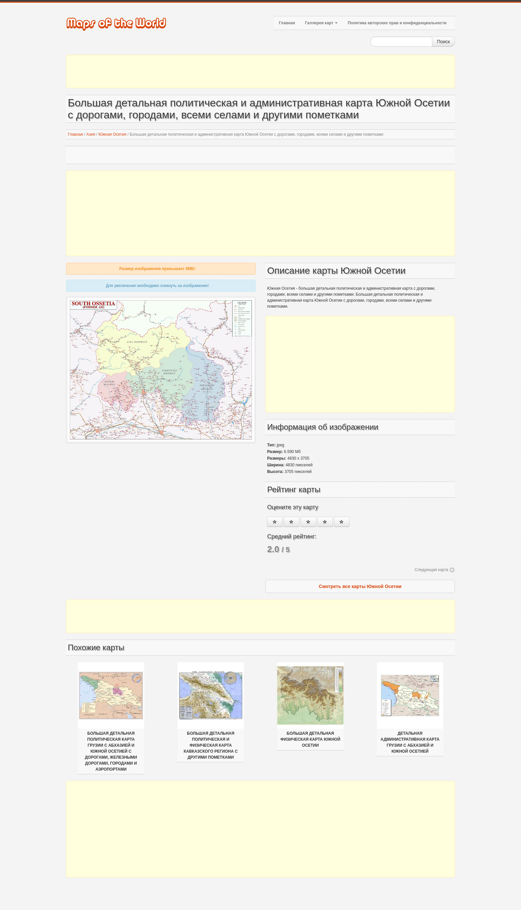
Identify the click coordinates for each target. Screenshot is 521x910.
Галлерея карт (321, 23)
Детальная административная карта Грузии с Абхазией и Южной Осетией (409, 742)
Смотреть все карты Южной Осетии (360, 586)
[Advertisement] (260, 71)
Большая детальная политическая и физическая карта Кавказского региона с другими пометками (211, 745)
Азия (90, 134)
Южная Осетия (112, 134)
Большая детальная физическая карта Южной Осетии (310, 739)
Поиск (443, 41)
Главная (287, 23)
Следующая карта (431, 569)
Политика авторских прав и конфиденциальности (397, 23)
